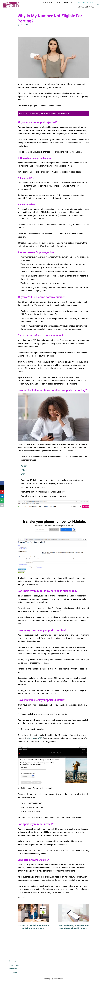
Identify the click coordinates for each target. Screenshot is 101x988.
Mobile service (22, 898)
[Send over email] (2, 500)
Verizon (24, 466)
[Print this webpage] (2, 505)
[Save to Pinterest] (2, 492)
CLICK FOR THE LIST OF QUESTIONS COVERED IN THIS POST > (44, 114)
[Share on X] (2, 487)
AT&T (23, 474)
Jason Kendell (24, 25)
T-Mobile (24, 470)
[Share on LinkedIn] (2, 496)
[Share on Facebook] (2, 483)
